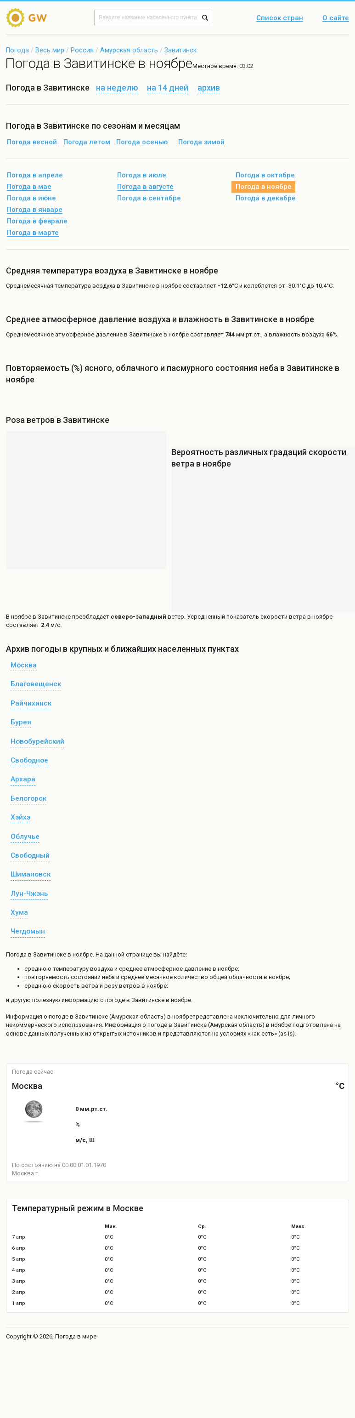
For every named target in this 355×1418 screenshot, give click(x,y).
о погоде (57, 1016)
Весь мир (49, 50)
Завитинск (180, 50)
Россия (82, 50)
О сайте (335, 18)
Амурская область (129, 50)
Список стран (279, 18)
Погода (17, 50)
